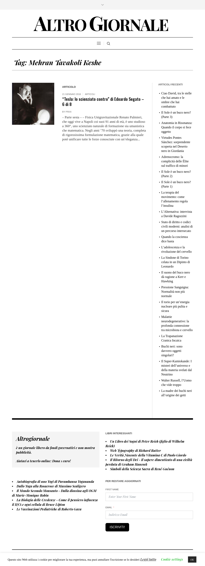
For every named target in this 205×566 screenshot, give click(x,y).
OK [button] (192, 559)
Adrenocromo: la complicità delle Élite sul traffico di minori (175, 161)
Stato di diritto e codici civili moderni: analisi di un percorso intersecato (177, 226)
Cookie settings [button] (172, 559)
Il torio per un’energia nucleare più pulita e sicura (175, 306)
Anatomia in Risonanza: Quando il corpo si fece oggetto (176, 127)
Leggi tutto (148, 559)
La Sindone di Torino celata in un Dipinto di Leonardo (175, 262)
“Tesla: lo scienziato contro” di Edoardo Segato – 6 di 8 (103, 101)
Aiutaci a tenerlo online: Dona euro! (43, 461)
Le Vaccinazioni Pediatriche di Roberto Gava (49, 509)
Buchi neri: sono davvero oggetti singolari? (172, 351)
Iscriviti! (117, 527)
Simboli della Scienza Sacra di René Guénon (142, 469)
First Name (112, 489)
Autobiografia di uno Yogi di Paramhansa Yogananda (55, 481)
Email (109, 507)
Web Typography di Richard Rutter (135, 450)
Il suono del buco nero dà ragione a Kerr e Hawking (175, 277)
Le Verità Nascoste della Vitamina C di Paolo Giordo (148, 455)
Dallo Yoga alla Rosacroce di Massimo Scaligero (51, 486)
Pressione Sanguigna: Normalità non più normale (175, 291)
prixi (68, 112)
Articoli (90, 94)
